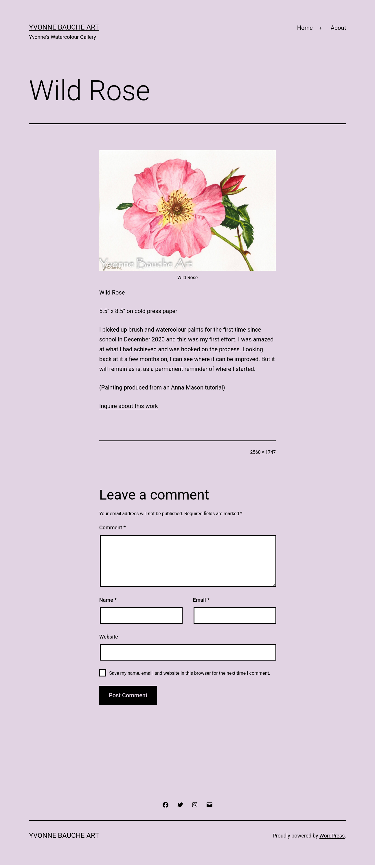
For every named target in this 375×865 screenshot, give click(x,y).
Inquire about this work (128, 406)
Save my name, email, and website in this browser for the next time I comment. (189, 673)
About (338, 27)
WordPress (332, 836)
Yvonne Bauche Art (64, 27)
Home (305, 27)
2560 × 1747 (263, 452)
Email (201, 600)
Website (108, 637)
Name (108, 600)
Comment (112, 527)
